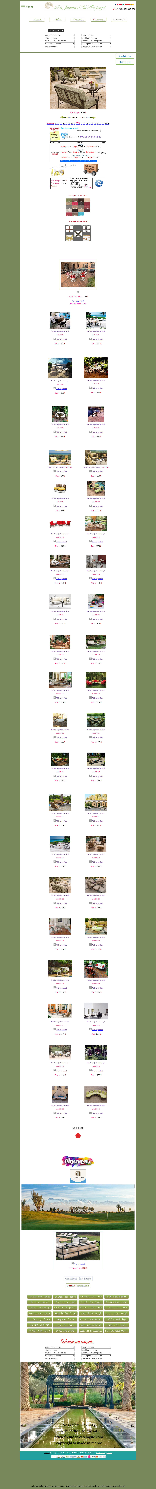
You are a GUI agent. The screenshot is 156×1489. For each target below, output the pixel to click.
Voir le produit (79, 1264)
